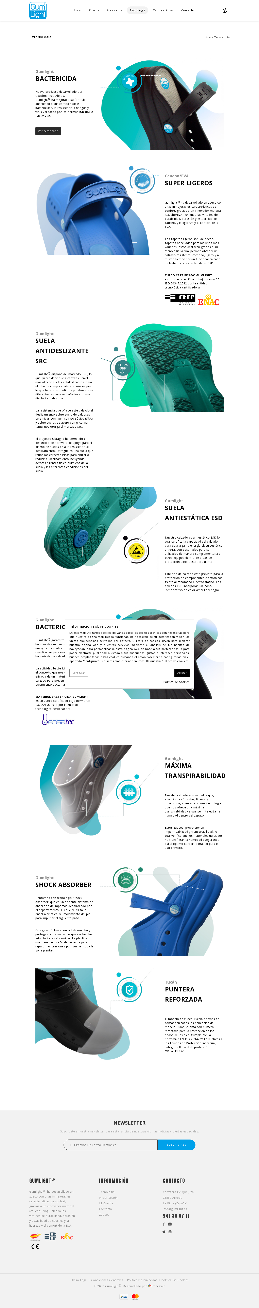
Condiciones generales (107, 1280)
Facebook (163, 1224)
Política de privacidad (142, 1280)
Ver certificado (48, 131)
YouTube (170, 1231)
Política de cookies (175, 1280)
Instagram (170, 1224)
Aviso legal (79, 1280)
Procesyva (156, 1286)
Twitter (163, 1231)
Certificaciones (163, 10)
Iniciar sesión (108, 1198)
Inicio (77, 10)
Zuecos (94, 10)
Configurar (78, 673)
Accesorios (114, 10)
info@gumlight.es (175, 1209)
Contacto (187, 10)
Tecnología (137, 10)
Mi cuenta (106, 1203)
